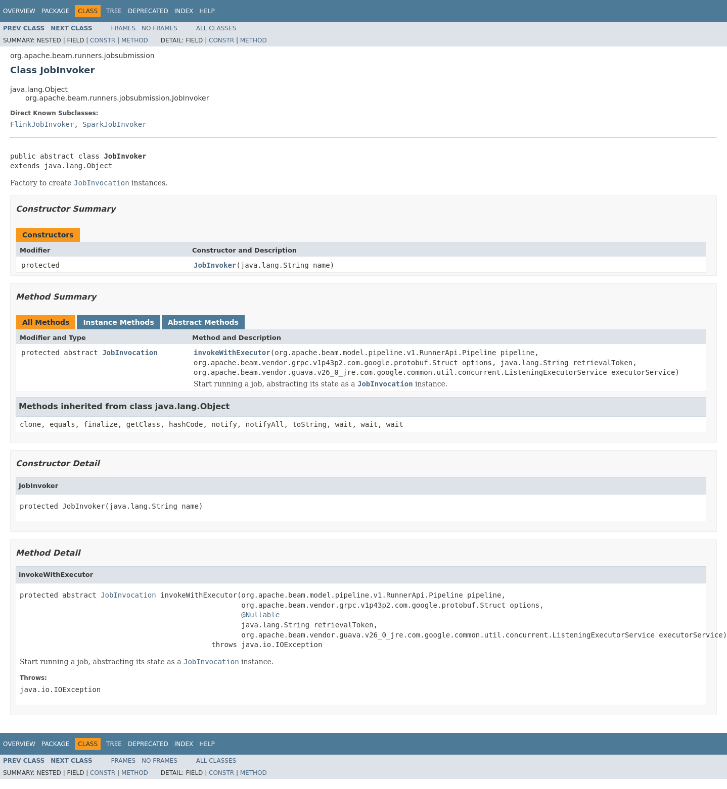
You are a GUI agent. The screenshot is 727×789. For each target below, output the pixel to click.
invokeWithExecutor (232, 353)
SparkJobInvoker (114, 124)
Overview (19, 11)
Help (207, 11)
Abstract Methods (203, 322)
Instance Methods (118, 322)
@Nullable (260, 615)
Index (184, 11)
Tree (114, 11)
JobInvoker (215, 265)
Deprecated (148, 11)
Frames (123, 28)
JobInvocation (130, 353)
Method (134, 40)
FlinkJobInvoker (42, 124)
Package (55, 11)
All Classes (216, 28)
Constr (102, 40)
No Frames (159, 28)
